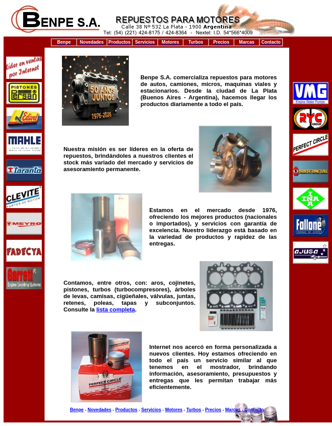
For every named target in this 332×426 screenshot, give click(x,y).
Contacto (254, 409)
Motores (173, 409)
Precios (213, 409)
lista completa (115, 309)
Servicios (151, 409)
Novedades (99, 409)
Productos (126, 409)
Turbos (193, 409)
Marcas (232, 409)
